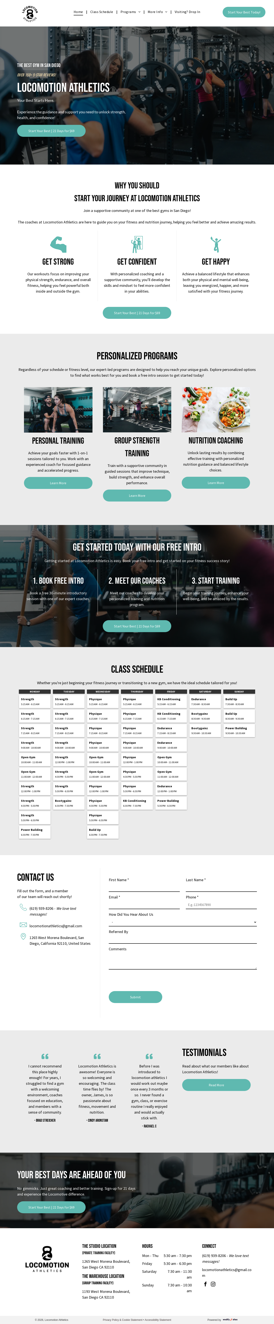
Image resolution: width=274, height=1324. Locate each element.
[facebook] (205, 1285)
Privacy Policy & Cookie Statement (122, 1319)
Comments (118, 948)
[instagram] (213, 1285)
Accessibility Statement (158, 1319)
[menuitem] (78, 11)
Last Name (196, 879)
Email (114, 897)
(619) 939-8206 (41, 908)
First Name (119, 879)
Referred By (118, 931)
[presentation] (141, 978)
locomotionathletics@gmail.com (56, 925)
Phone (192, 897)
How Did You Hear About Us (131, 914)
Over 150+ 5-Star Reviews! (36, 75)
